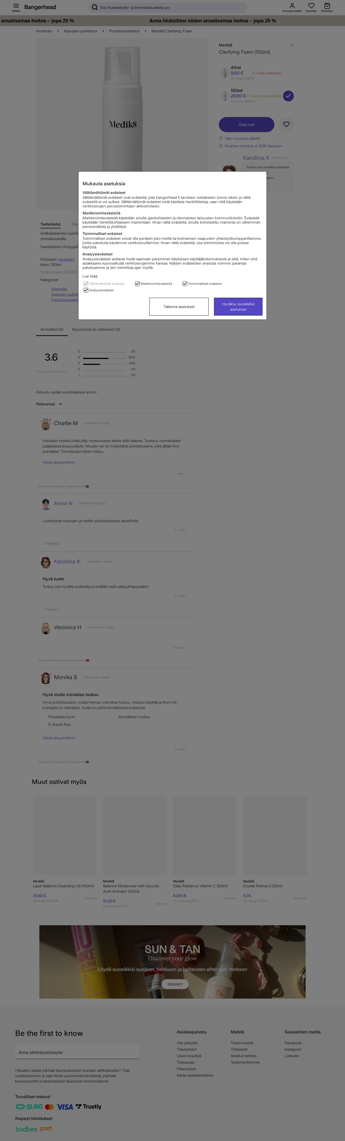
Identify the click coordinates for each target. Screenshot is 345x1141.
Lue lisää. (90, 276)
